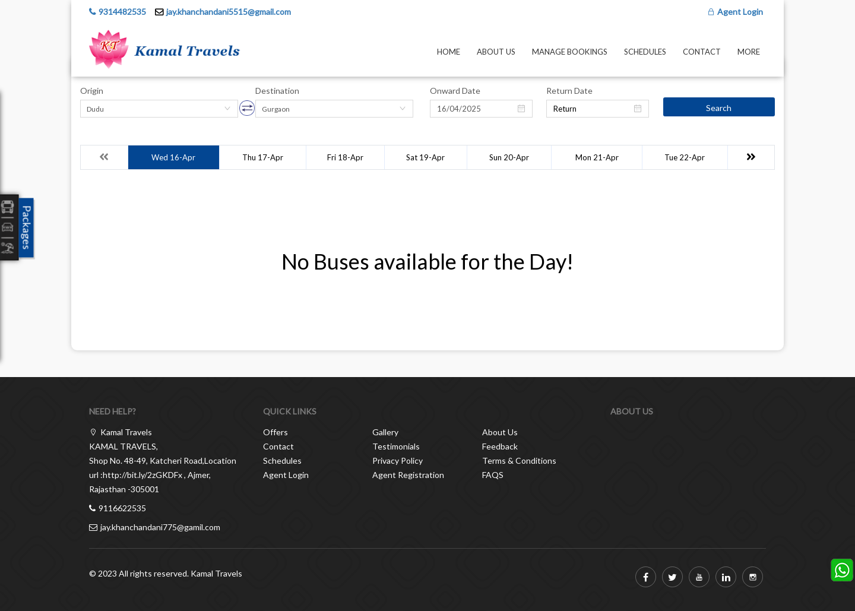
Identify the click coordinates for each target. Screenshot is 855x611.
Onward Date (455, 91)
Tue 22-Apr (684, 157)
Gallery (385, 432)
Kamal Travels (216, 573)
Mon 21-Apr (597, 157)
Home (448, 51)
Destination (277, 91)
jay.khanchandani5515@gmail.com (228, 12)
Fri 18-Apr (345, 157)
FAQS (493, 475)
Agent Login (735, 12)
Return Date (569, 91)
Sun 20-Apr (509, 157)
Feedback (500, 446)
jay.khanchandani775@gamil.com (160, 527)
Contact (702, 51)
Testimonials (396, 446)
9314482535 (122, 12)
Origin (91, 91)
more (748, 51)
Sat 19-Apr (425, 157)
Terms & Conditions (519, 460)
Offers (275, 432)
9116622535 (122, 508)
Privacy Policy (397, 460)
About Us (496, 51)
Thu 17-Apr (262, 157)
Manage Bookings (569, 51)
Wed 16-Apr (173, 157)
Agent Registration (408, 475)
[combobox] (159, 109)
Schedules (645, 51)
